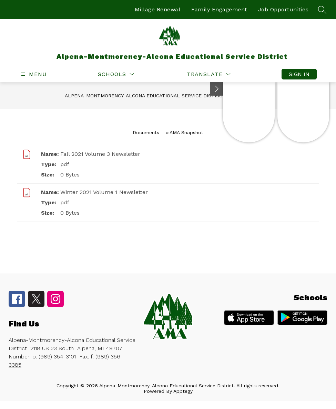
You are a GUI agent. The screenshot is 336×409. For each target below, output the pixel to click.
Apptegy (183, 391)
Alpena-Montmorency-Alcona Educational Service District (145, 95)
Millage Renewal (158, 9)
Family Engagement (219, 9)
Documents (146, 132)
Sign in (299, 74)
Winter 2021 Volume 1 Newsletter (104, 192)
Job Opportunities (283, 9)
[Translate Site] (208, 74)
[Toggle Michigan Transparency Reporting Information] (216, 89)
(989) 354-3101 (57, 356)
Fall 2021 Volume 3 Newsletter (100, 154)
